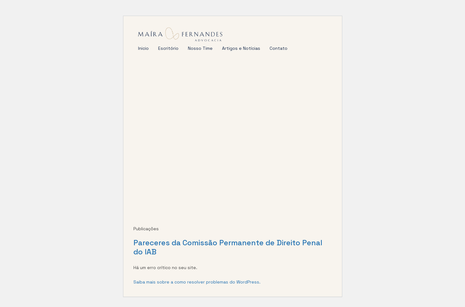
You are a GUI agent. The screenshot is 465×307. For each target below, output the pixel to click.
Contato (278, 48)
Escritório (168, 48)
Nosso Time (200, 48)
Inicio (143, 48)
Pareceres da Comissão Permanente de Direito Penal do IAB (227, 247)
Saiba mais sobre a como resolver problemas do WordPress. (197, 282)
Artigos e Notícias (241, 48)
